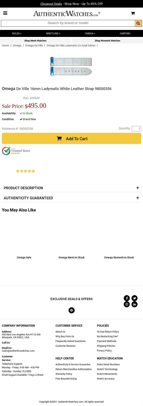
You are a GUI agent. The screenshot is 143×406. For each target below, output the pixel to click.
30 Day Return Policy (108, 331)
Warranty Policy (64, 373)
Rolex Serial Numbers (108, 364)
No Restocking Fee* (107, 336)
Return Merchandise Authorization (74, 369)
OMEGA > (90, 33)
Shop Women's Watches (107, 40)
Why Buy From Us (65, 336)
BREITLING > (53, 33)
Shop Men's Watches (35, 40)
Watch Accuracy (105, 378)
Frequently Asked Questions (71, 341)
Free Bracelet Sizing (66, 378)
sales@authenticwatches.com (18, 350)
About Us (60, 331)
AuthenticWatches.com (70, 13)
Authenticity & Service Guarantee (73, 364)
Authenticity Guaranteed (28, 198)
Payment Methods (106, 341)
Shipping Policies (106, 345)
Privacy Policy (104, 350)
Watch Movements (107, 373)
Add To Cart (76, 138)
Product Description (23, 188)
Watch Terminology (107, 369)
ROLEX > (17, 33)
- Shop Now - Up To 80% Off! (71, 4)
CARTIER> (125, 33)
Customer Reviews (66, 345)
